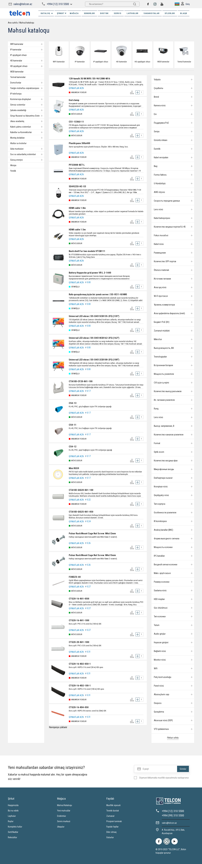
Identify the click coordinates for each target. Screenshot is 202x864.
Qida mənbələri (27, 148)
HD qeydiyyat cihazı (27, 66)
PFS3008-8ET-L (77, 164)
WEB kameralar (17, 71)
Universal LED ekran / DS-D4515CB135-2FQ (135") (94, 316)
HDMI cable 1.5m (77, 229)
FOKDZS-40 (75, 577)
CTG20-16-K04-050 (79, 707)
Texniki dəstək (112, 810)
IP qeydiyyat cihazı (18, 55)
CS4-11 (72, 424)
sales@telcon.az (22, 4)
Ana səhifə (13, 22)
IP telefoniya (15, 93)
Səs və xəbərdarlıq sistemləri (27, 154)
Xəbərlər (110, 837)
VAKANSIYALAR (151, 13)
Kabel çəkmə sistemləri (27, 126)
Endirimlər (61, 816)
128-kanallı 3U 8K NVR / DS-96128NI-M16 (89, 78)
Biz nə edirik (13, 810)
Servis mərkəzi (63, 821)
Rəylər (10, 821)
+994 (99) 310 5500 (173, 815)
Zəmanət (110, 816)
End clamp (74, 100)
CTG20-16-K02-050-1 (80, 663)
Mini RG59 (74, 468)
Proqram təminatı (114, 821)
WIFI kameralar (27, 44)
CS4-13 (72, 403)
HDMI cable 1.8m (77, 208)
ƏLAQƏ (183, 13)
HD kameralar (27, 60)
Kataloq (47, 13)
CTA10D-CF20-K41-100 (80, 381)
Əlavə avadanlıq (27, 121)
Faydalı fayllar (112, 826)
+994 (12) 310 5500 (58, 4)
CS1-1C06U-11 (76, 121)
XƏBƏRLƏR (89, 13)
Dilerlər (170, 13)
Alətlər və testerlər (18, 143)
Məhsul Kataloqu (64, 805)
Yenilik (13, 171)
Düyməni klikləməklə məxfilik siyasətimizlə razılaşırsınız (164, 777)
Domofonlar (27, 82)
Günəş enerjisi (27, 160)
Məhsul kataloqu (26, 22)
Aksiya (13, 165)
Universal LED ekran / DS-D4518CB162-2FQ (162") (94, 337)
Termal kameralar (18, 77)
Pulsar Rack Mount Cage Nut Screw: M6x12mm (92, 533)
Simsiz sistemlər (27, 104)
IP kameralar (27, 49)
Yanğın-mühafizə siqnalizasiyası (27, 88)
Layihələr (132, 13)
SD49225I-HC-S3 (77, 186)
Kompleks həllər (15, 826)
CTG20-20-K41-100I (79, 642)
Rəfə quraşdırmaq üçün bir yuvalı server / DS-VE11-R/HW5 (98, 294)
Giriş (185, 4)
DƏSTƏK (104, 13)
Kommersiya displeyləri (27, 99)
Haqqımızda (13, 805)
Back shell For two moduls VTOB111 (87, 251)
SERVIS (117, 13)
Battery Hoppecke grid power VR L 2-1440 (90, 272)
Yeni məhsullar (63, 810)
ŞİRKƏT (62, 13)
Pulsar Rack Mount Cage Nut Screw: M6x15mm (92, 555)
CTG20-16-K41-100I (79, 620)
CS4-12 (72, 446)
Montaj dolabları (27, 137)
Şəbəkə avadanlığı (27, 110)
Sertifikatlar (13, 832)
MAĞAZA (74, 13)
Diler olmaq (111, 832)
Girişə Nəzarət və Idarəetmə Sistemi (27, 115)
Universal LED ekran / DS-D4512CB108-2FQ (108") (94, 359)
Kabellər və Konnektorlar (27, 132)
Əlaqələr (60, 826)
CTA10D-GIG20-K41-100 (81, 490)
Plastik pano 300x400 (79, 143)
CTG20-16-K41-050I (79, 598)
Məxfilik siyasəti (113, 805)
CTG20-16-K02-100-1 (80, 685)
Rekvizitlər (12, 837)
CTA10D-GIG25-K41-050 (81, 511)
